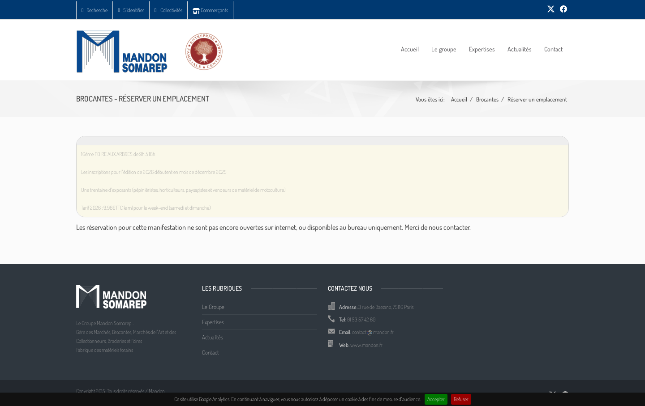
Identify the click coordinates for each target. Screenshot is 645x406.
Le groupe (443, 49)
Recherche (95, 10)
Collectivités (168, 10)
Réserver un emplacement (537, 99)
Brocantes (487, 99)
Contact (553, 49)
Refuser (461, 399)
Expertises (482, 49)
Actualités (519, 49)
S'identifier (131, 10)
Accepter (436, 399)
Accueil (410, 49)
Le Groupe (213, 306)
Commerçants (210, 10)
